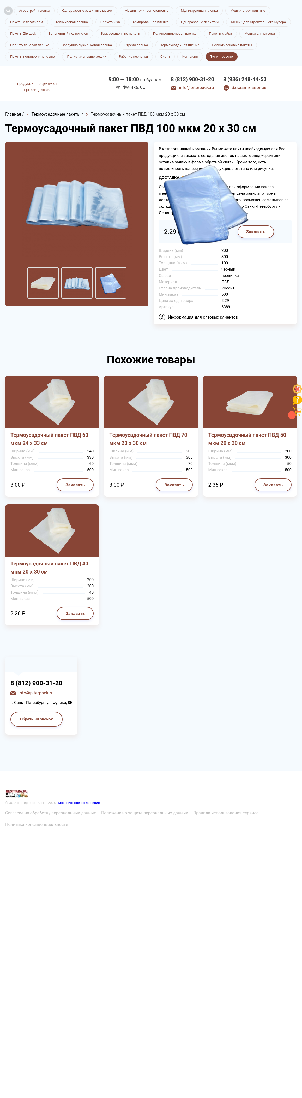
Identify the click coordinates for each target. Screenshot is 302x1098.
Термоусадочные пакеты (121, 33)
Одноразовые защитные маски (87, 11)
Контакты (190, 56)
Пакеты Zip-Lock (23, 33)
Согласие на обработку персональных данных (50, 812)
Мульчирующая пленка (199, 11)
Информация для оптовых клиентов (203, 317)
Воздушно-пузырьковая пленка (87, 45)
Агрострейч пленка (34, 11)
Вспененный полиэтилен (68, 33)
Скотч (165, 56)
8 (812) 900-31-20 (192, 79)
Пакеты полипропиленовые (32, 56)
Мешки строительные (247, 11)
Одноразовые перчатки (200, 22)
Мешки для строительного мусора (258, 22)
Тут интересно (221, 56)
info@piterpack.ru (196, 87)
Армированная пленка (150, 22)
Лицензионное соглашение (78, 803)
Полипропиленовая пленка (175, 33)
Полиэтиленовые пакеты (232, 45)
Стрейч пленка (136, 45)
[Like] (297, 392)
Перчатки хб (110, 22)
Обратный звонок (36, 719)
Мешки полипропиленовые (146, 11)
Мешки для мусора (259, 33)
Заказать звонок (249, 87)
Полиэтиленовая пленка (29, 45)
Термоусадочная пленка (179, 45)
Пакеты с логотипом (26, 22)
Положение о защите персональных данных (144, 812)
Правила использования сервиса (226, 812)
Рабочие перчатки (133, 56)
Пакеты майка (220, 33)
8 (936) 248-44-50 (245, 79)
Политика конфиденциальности (36, 824)
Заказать (75, 484)
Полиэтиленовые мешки (86, 56)
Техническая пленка (72, 22)
